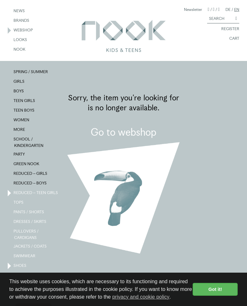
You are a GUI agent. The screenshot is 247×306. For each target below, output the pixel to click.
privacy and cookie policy (140, 297)
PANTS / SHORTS (29, 212)
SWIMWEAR (24, 256)
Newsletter (193, 9)
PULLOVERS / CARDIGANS (26, 234)
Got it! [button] (215, 289)
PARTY (19, 154)
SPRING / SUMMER (31, 72)
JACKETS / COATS (30, 246)
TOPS (18, 203)
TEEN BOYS (24, 110)
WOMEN (21, 120)
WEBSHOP (23, 30)
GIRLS (19, 82)
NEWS (19, 11)
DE (228, 9)
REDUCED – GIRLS (30, 174)
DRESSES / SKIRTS (30, 222)
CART (231, 39)
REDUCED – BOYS (30, 183)
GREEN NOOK (26, 164)
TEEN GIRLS (24, 101)
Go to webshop (123, 132)
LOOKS (20, 40)
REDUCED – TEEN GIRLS (36, 193)
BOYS (19, 91)
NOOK (19, 50)
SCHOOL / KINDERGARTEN (28, 142)
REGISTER (227, 29)
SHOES (20, 266)
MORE (19, 130)
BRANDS (21, 21)
